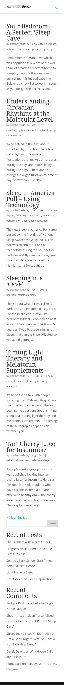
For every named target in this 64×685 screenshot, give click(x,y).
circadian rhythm (15, 130)
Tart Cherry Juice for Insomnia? (30, 447)
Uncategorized (14, 135)
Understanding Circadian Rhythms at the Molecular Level (29, 110)
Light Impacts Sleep (19, 572)
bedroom (51, 43)
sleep (50, 49)
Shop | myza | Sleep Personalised (30, 616)
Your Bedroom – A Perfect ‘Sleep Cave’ (29, 32)
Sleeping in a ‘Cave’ (24, 281)
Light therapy (35, 215)
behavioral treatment (17, 460)
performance (13, 220)
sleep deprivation (38, 220)
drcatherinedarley (19, 43)
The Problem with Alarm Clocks (28, 542)
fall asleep (11, 49)
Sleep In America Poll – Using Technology (30, 199)
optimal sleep (38, 49)
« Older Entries (16, 517)
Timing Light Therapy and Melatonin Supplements (25, 361)
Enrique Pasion (16, 603)
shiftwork (43, 130)
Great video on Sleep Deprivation (29, 579)
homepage (13, 664)
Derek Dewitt (15, 651)
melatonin (24, 49)
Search (52, 523)
